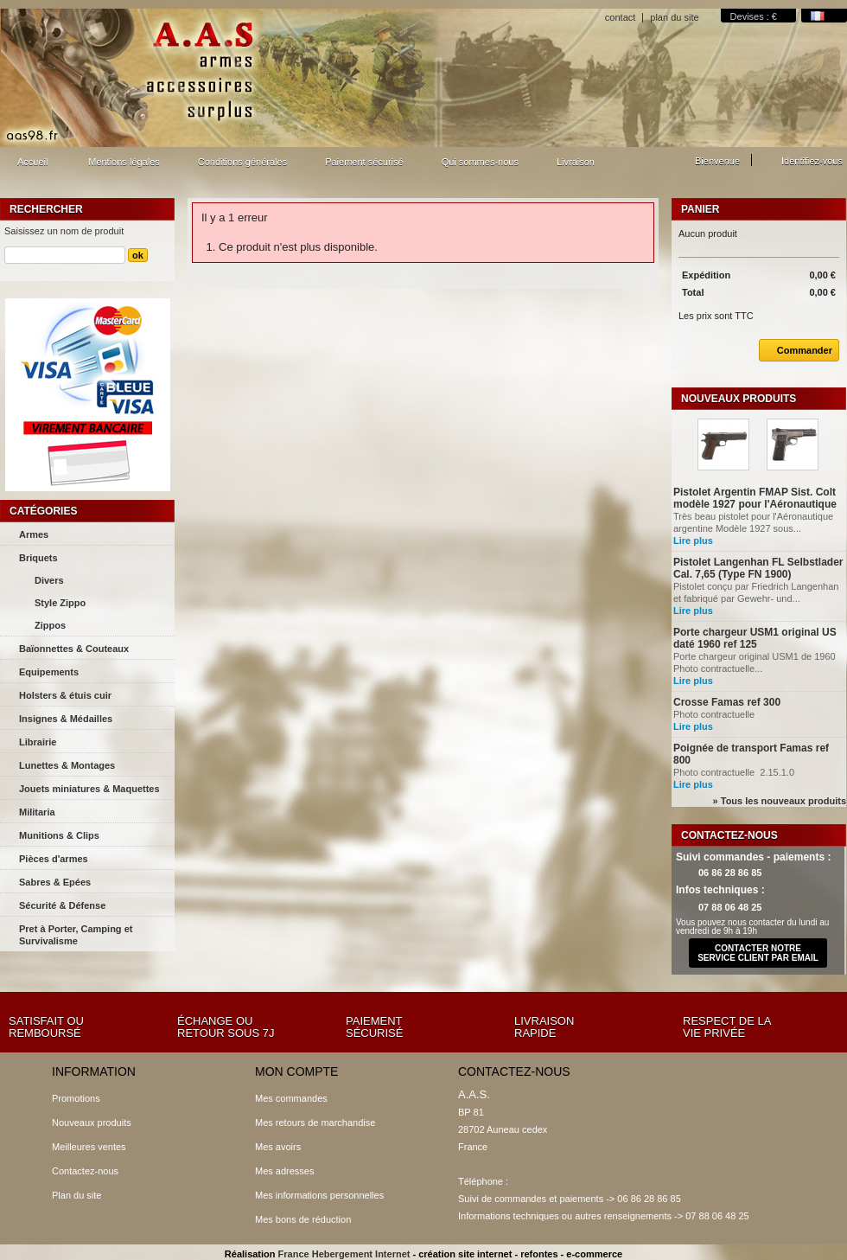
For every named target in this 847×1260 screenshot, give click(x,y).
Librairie (37, 742)
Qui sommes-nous (480, 162)
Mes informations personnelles (319, 1195)
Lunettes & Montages (67, 765)
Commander (795, 350)
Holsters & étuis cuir (65, 695)
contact (620, 17)
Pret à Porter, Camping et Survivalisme (75, 935)
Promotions (76, 1098)
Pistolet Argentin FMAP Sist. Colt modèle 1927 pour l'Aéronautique (755, 498)
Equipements (49, 672)
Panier (700, 209)
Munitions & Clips (59, 835)
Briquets (38, 558)
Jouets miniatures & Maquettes (89, 789)
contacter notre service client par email (757, 953)
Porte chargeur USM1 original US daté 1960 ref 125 (755, 638)
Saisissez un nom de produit (64, 231)
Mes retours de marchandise (315, 1122)
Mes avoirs (278, 1147)
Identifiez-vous (812, 161)
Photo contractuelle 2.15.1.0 (733, 772)
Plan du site (76, 1195)
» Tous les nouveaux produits (779, 801)
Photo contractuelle (715, 714)
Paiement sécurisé (364, 162)
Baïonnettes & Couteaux (74, 648)
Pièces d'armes (53, 859)
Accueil (30, 166)
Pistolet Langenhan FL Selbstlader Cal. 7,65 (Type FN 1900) (758, 568)
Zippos (50, 625)
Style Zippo (60, 603)
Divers (49, 580)
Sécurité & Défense (62, 905)
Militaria (37, 812)
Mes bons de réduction (303, 1219)
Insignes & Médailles (65, 718)
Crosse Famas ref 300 (726, 702)
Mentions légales (124, 162)
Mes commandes (291, 1098)
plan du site (674, 17)
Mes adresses (284, 1171)
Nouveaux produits (738, 399)
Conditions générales (242, 162)
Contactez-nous (85, 1171)
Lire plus (693, 540)
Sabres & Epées (55, 882)
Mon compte (296, 1071)
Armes (33, 534)
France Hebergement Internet (344, 1254)
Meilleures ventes (89, 1147)
